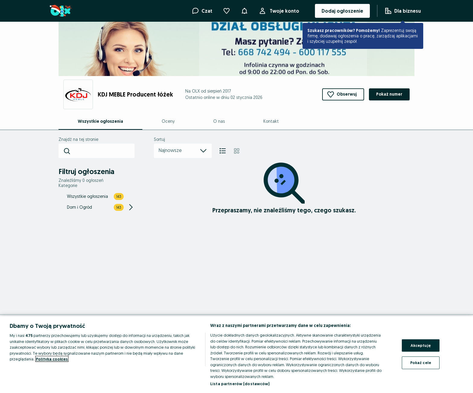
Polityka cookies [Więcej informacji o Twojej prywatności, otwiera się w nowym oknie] (52, 359)
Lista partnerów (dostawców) (240, 383)
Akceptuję (421, 345)
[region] (236, 354)
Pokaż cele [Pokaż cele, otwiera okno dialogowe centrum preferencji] (420, 362)
